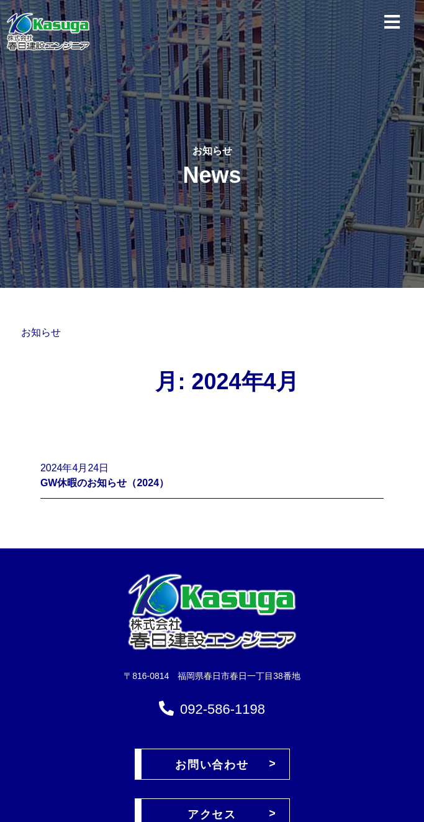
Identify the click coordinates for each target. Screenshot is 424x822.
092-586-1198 (222, 709)
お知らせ (41, 332)
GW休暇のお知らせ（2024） (104, 483)
